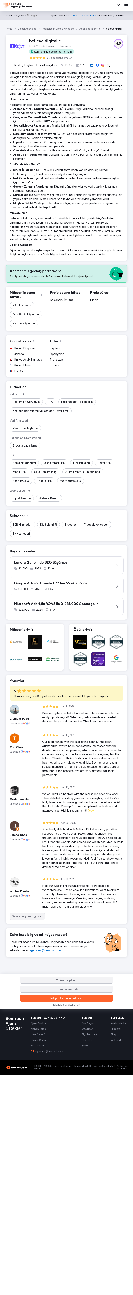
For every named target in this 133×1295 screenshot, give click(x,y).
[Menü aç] (126, 5)
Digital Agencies (27, 28)
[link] (118, 5)
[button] (51, 51)
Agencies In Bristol (89, 28)
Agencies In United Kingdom (58, 28)
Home (9, 28)
